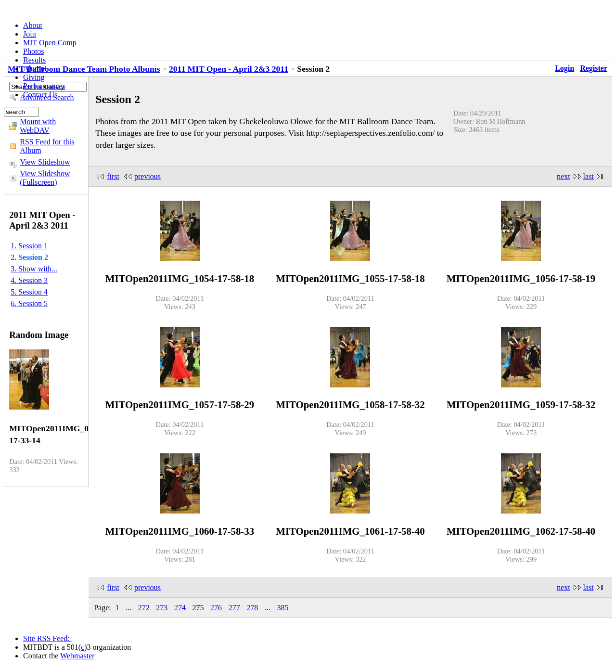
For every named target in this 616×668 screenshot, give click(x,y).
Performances (44, 86)
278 (252, 608)
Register (593, 68)
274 (180, 608)
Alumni (35, 68)
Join (29, 34)
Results (34, 60)
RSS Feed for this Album (47, 146)
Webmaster (77, 656)
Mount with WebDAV (38, 125)
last (588, 176)
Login (564, 68)
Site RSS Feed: (47, 638)
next (563, 176)
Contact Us (40, 94)
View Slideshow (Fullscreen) (45, 177)
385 (282, 608)
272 (144, 608)
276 (216, 608)
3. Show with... (34, 269)
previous (147, 176)
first (113, 176)
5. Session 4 (29, 292)
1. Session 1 (29, 246)
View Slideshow (45, 162)
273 (161, 608)
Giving (33, 77)
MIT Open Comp (50, 43)
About (32, 25)
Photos (33, 51)
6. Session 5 (29, 303)
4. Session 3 (29, 280)
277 (234, 608)
